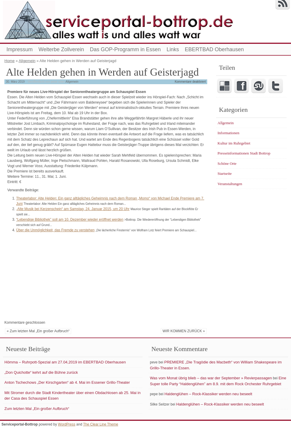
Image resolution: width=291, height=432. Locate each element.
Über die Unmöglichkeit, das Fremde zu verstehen (55, 230)
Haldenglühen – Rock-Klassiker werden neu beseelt (208, 394)
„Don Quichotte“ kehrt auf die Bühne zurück (41, 372)
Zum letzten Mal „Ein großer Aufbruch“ (36, 408)
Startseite (225, 173)
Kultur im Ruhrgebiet (234, 143)
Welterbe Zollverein (61, 49)
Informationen (228, 133)
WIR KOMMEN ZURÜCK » (184, 331)
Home (9, 61)
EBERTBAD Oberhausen (214, 49)
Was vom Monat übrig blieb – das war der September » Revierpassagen (211, 378)
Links (173, 49)
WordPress (66, 424)
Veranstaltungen (230, 184)
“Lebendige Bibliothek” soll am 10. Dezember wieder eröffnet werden (69, 219)
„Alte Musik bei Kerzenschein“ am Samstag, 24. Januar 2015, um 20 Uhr (73, 209)
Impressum (19, 49)
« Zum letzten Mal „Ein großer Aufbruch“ (38, 331)
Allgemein (27, 61)
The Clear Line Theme (100, 424)
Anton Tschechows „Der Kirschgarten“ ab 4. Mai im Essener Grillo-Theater (67, 382)
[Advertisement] (53, 275)
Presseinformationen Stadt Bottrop (244, 153)
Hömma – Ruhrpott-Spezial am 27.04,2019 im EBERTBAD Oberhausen (65, 362)
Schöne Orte (227, 163)
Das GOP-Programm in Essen (125, 49)
